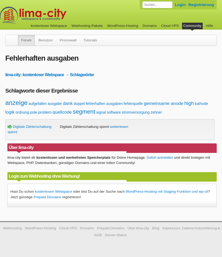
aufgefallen (38, 103)
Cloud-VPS (170, 26)
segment (84, 111)
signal (101, 112)
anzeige (16, 102)
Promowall (68, 40)
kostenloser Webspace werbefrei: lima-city (53, 15)
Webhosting (12, 228)
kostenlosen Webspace (53, 191)
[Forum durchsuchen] (157, 4)
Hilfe (209, 26)
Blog (155, 228)
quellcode (62, 112)
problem (45, 112)
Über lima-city (138, 228)
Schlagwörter (82, 74)
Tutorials (90, 40)
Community (192, 26)
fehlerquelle (133, 103)
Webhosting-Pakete (87, 26)
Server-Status (116, 235)
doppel (79, 103)
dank (68, 103)
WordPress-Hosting (122, 26)
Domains (150, 26)
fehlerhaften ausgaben (104, 103)
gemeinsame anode (163, 103)
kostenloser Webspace (49, 26)
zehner (156, 112)
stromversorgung (135, 112)
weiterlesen (119, 127)
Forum (26, 40)
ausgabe (55, 103)
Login (180, 4)
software (114, 112)
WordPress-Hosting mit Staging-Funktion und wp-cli (167, 191)
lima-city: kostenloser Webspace (34, 74)
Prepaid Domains (47, 197)
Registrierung (201, 4)
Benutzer (45, 40)
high (189, 103)
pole (33, 112)
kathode (201, 103)
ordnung (22, 112)
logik (10, 112)
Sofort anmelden (160, 157)
